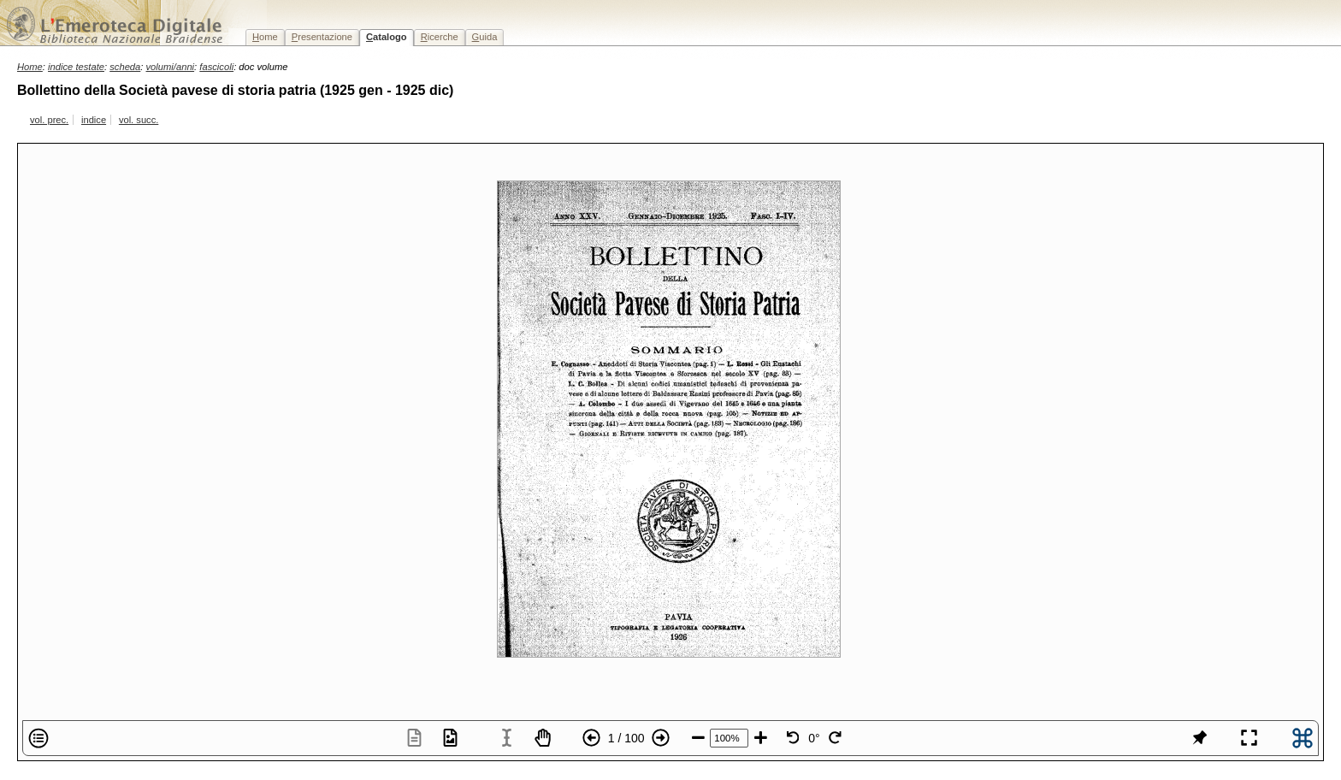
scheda (124, 67)
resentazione (322, 37)
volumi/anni (170, 67)
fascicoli (216, 67)
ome (265, 37)
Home (30, 67)
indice (93, 120)
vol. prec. (49, 120)
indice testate (76, 67)
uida (485, 37)
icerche (439, 37)
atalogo (386, 37)
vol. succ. (138, 120)
